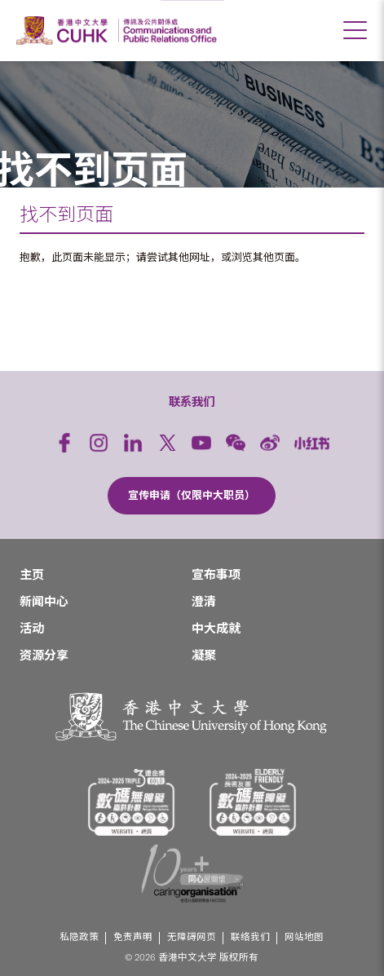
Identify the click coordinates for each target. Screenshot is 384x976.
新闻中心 (44, 601)
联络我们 (250, 937)
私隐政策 (79, 937)
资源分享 (44, 655)
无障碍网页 (191, 937)
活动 (32, 628)
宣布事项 (216, 574)
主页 (32, 574)
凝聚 (204, 655)
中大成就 (216, 628)
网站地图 (304, 937)
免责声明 (132, 937)
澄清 (204, 601)
